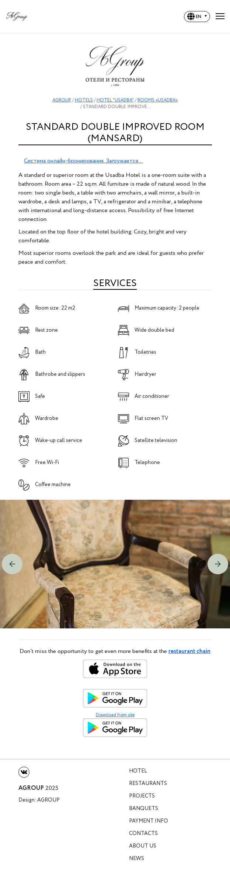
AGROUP (61, 100)
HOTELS (84, 100)
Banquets (143, 809)
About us (142, 846)
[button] (12, 564)
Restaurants (148, 784)
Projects (142, 796)
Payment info (148, 821)
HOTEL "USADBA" (115, 100)
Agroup (48, 800)
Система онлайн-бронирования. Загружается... (83, 161)
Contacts (143, 834)
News (136, 859)
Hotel (138, 771)
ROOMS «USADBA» (157, 100)
